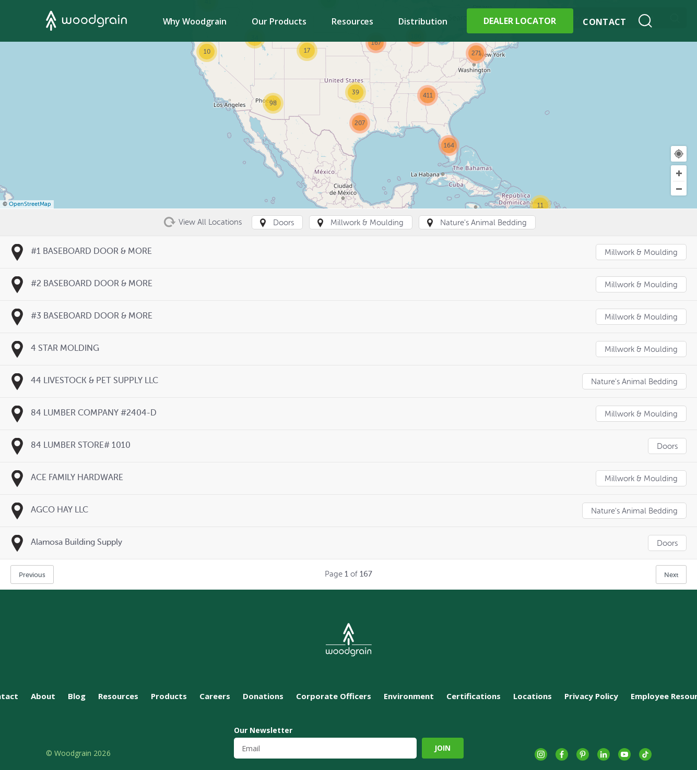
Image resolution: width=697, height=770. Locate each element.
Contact (604, 22)
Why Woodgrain (195, 21)
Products (169, 696)
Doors (667, 446)
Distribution (422, 21)
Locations (532, 696)
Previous (32, 575)
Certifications (473, 696)
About (43, 696)
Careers (214, 696)
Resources (353, 21)
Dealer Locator (519, 21)
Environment (409, 696)
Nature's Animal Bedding (634, 381)
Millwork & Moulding (641, 252)
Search (645, 21)
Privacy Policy (591, 696)
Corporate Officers (333, 696)
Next (671, 575)
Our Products (279, 21)
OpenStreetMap (30, 204)
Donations (263, 696)
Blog (77, 696)
